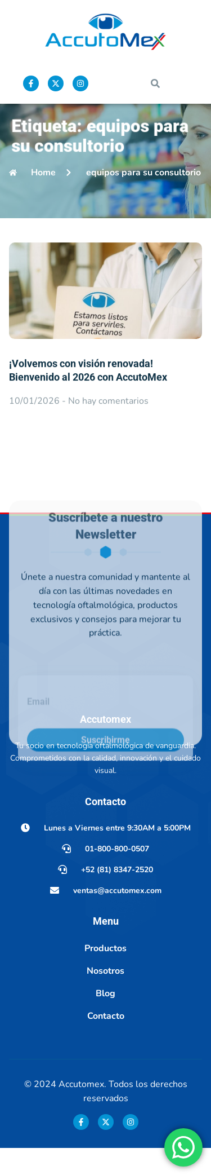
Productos (105, 975)
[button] (155, 83)
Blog (105, 1020)
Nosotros (105, 997)
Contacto (105, 1042)
